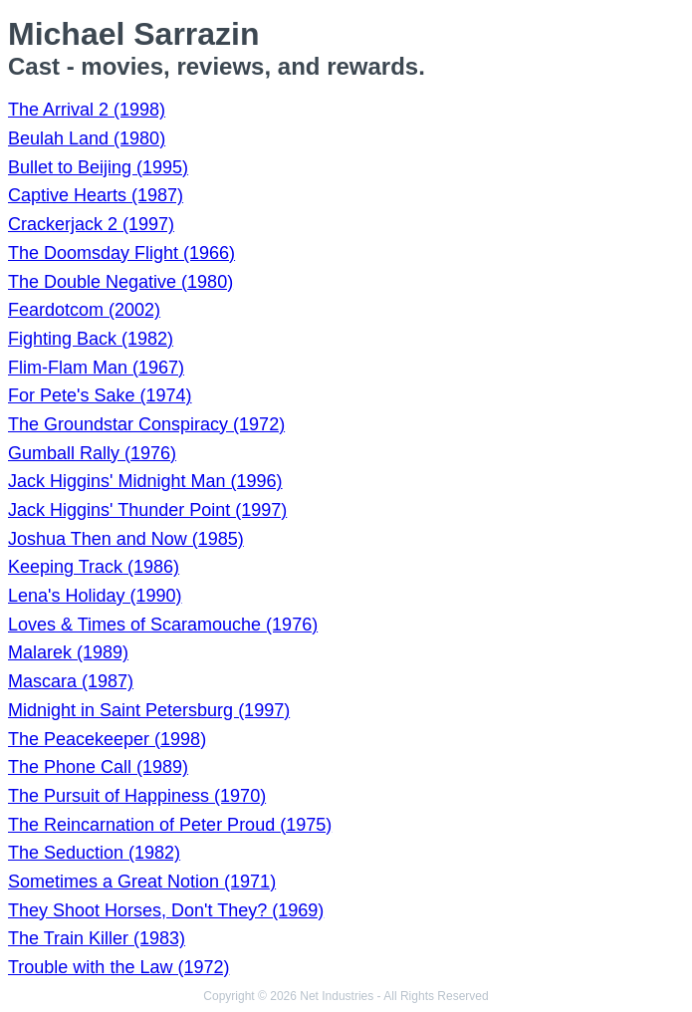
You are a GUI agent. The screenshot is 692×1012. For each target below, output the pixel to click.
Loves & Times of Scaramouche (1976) (163, 624)
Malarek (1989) (68, 652)
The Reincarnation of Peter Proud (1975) (170, 825)
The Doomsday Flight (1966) (121, 253)
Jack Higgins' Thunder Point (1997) (147, 510)
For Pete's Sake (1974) (100, 395)
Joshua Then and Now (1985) (126, 539)
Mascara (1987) (70, 681)
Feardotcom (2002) (84, 310)
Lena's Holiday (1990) (95, 596)
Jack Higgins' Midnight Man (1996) (145, 481)
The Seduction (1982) (94, 853)
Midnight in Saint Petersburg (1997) (149, 710)
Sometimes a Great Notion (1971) (142, 881)
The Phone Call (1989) (98, 767)
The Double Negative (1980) (120, 282)
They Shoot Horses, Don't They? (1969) (166, 910)
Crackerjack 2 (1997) (91, 224)
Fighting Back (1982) (90, 339)
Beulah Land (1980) (86, 138)
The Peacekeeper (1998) (107, 739)
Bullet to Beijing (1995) (98, 167)
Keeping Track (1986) (93, 567)
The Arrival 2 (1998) (86, 110)
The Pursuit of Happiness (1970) (137, 796)
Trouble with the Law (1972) (118, 967)
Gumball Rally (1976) (92, 453)
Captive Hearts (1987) (95, 195)
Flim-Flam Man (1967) (96, 368)
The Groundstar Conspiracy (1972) (146, 424)
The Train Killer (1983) (96, 938)
